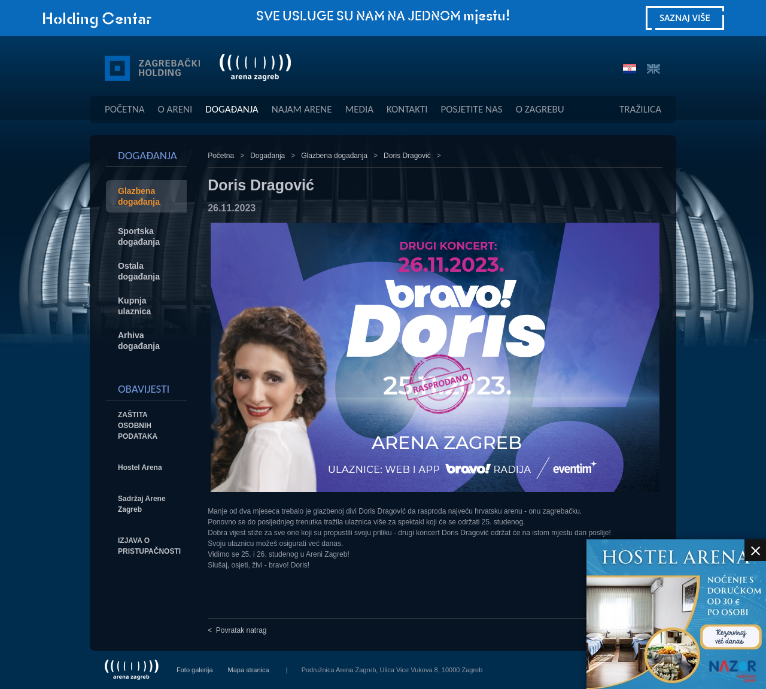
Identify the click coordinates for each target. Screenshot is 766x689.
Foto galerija (195, 669)
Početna (125, 109)
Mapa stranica (248, 669)
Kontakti (407, 109)
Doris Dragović (407, 155)
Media (359, 109)
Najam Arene (302, 109)
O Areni (175, 109)
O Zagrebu (540, 109)
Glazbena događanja (334, 155)
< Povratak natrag (237, 630)
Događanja (231, 109)
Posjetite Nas (472, 109)
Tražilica (640, 109)
